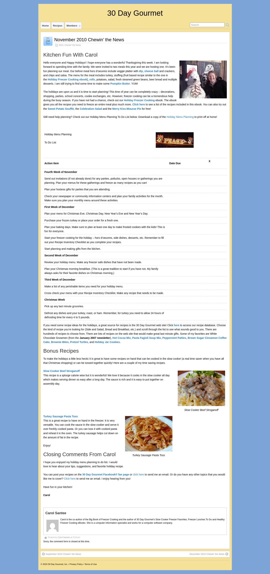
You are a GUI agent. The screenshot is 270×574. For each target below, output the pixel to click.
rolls (92, 79)
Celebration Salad (91, 108)
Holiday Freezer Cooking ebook (67, 79)
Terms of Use (91, 564)
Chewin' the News (73, 45)
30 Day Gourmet (135, 13)
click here (138, 474)
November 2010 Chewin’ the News (89, 39)
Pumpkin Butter (120, 83)
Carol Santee (64, 537)
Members (74, 26)
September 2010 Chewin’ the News (61, 553)
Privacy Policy (76, 564)
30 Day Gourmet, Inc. (58, 564)
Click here (138, 104)
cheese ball (151, 71)
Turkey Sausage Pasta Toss (60, 416)
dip (141, 71)
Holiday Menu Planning (180, 116)
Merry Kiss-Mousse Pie (126, 108)
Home (45, 25)
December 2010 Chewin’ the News (208, 553)
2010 (61, 45)
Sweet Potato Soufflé (61, 108)
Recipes (58, 25)
